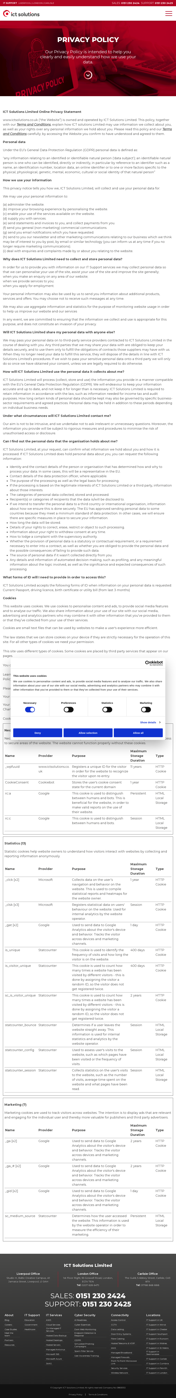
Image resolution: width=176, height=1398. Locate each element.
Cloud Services (53, 1324)
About (9, 1315)
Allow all (138, 732)
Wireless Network (119, 1372)
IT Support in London (156, 1372)
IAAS (113, 1348)
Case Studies (11, 1329)
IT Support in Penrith (156, 1368)
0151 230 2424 (101, 1295)
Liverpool (25, 3)
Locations (153, 1315)
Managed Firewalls (120, 1357)
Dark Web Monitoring (85, 1329)
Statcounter (47, 950)
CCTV (114, 1324)
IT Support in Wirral (156, 1324)
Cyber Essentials (82, 1324)
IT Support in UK (154, 1320)
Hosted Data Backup (56, 1335)
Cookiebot (46, 782)
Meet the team (9, 1334)
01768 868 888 (150, 1285)
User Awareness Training (86, 1355)
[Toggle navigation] (169, 13)
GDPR (77, 1340)
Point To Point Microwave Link (124, 1362)
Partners (9, 1340)
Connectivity (120, 1315)
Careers (8, 1324)
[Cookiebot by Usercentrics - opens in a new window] (148, 663)
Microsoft (45, 880)
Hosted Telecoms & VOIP (123, 1343)
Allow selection (88, 732)
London (37, 3)
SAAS (49, 1363)
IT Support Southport (157, 1334)
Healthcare (30, 1329)
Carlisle (49, 3)
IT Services (54, 1315)
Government (31, 1324)
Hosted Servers (53, 1345)
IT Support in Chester (156, 1329)
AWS (48, 1320)
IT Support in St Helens (157, 1348)
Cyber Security (84, 1315)
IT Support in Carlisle (156, 1359)
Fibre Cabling (117, 1338)
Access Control (118, 1320)
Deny (38, 732)
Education (30, 1320)
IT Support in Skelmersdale (152, 1352)
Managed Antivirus (55, 1349)
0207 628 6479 (90, 1285)
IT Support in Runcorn (157, 1338)
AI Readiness (80, 1320)
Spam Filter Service (83, 1351)
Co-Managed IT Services (53, 1329)
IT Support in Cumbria (157, 1363)
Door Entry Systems (121, 1334)
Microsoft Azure (54, 1359)
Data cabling (117, 1329)
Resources (9, 1345)
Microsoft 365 (52, 1354)
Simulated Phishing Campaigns (84, 1345)
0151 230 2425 (106, 1304)
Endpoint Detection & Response (85, 1334)
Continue (88, 75)
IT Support (32, 1315)
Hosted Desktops (54, 1340)
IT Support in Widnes (156, 1343)
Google (44, 793)
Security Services (119, 1368)
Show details (148, 722)
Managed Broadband (121, 1352)
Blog (7, 1320)
